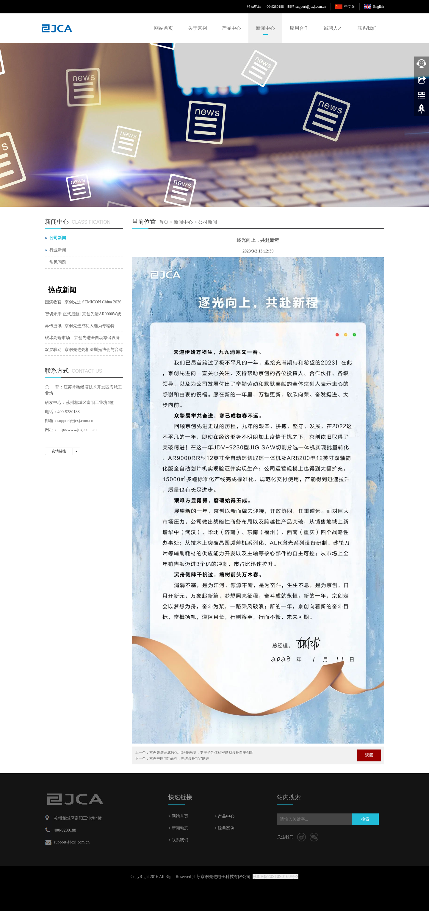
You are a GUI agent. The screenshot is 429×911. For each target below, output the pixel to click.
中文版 (349, 6)
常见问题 (57, 262)
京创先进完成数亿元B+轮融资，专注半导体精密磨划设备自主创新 (201, 752)
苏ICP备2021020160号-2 (275, 876)
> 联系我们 (178, 840)
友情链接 (59, 451)
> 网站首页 (178, 816)
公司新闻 (207, 222)
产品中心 (231, 28)
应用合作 (299, 28)
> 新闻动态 (178, 828)
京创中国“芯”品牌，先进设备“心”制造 (179, 758)
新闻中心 (265, 28)
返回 (369, 755)
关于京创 (197, 28)
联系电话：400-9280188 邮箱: (271, 6)
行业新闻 (57, 250)
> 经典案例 (224, 828)
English (378, 6)
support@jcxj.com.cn (310, 6)
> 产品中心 (224, 816)
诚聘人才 (333, 28)
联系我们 (367, 28)
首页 (163, 222)
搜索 (365, 819)
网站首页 (163, 28)
